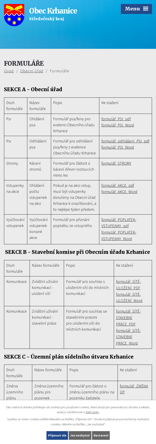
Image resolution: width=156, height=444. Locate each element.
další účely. (92, 412)
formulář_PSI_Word (117, 125)
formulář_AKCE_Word (119, 191)
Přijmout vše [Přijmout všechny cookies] (57, 435)
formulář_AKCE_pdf (117, 185)
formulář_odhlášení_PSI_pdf (125, 141)
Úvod (9, 70)
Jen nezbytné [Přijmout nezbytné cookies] (80, 435)
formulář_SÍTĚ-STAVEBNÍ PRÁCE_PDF (128, 318)
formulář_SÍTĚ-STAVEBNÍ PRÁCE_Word (128, 337)
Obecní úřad (31, 70)
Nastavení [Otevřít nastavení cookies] (101, 435)
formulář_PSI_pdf (116, 118)
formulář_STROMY (116, 163)
